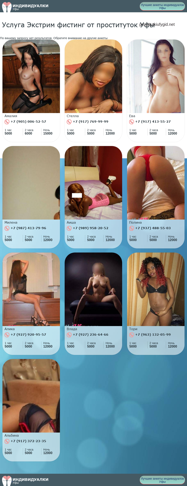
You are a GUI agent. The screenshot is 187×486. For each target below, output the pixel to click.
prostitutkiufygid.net (157, 24)
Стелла (73, 116)
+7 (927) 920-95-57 (25, 334)
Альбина (12, 435)
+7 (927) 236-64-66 (87, 334)
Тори (133, 329)
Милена (11, 222)
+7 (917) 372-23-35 (25, 441)
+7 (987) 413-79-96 (25, 228)
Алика (10, 329)
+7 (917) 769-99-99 (87, 121)
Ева (132, 116)
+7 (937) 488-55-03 (150, 228)
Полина (135, 222)
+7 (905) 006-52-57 (25, 121)
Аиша (71, 222)
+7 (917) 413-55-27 (150, 121)
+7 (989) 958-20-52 (87, 228)
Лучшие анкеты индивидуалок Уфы (162, 6)
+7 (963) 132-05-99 (150, 334)
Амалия (11, 116)
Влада (72, 329)
